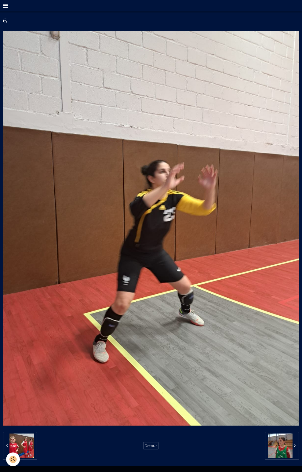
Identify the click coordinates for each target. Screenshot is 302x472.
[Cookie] (13, 459)
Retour (151, 445)
